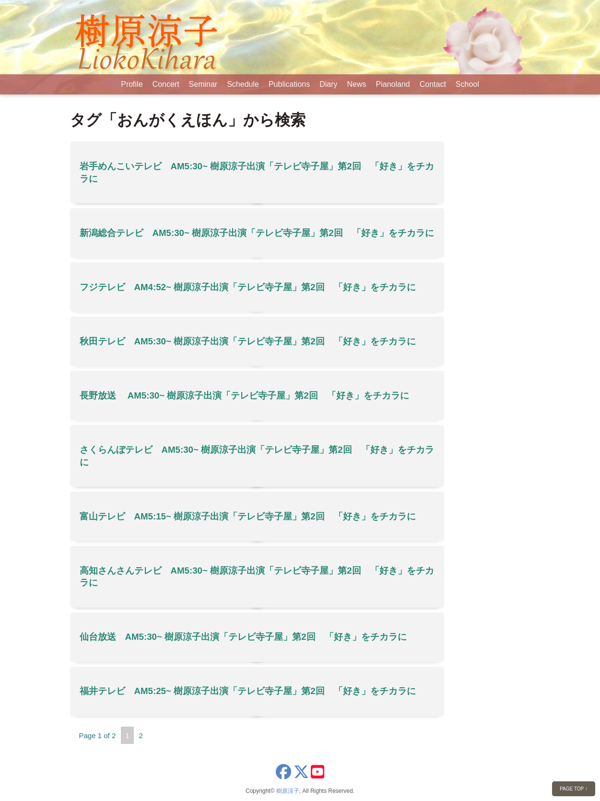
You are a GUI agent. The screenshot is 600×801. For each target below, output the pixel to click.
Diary (328, 84)
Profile (131, 84)
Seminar (203, 84)
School (467, 84)
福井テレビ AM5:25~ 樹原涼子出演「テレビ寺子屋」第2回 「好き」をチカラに (248, 691)
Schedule (243, 84)
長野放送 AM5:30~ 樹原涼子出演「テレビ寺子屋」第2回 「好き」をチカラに (244, 395)
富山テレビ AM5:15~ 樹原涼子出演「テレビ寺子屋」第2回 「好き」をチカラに (248, 516)
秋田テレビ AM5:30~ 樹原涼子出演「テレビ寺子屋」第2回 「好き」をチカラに (248, 341)
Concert (166, 84)
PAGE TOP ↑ (574, 788)
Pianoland (393, 84)
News (356, 84)
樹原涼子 (287, 791)
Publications (289, 84)
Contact (433, 84)
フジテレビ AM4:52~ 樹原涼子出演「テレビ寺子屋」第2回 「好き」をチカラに (248, 287)
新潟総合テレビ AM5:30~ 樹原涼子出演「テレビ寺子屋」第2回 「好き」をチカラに (257, 233)
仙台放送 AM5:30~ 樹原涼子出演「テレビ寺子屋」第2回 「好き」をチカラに (243, 637)
